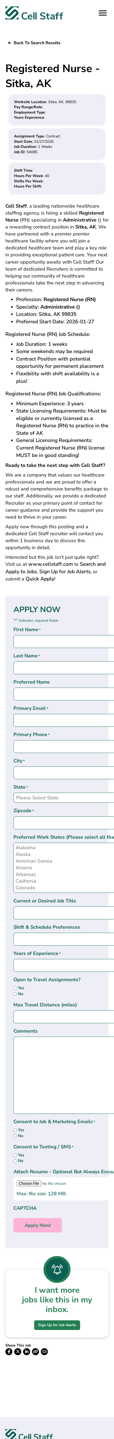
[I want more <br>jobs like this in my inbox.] (57, 1269)
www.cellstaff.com (50, 564)
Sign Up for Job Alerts (65, 571)
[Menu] (103, 13)
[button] (34, 43)
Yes (21, 988)
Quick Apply (40, 578)
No (20, 993)
